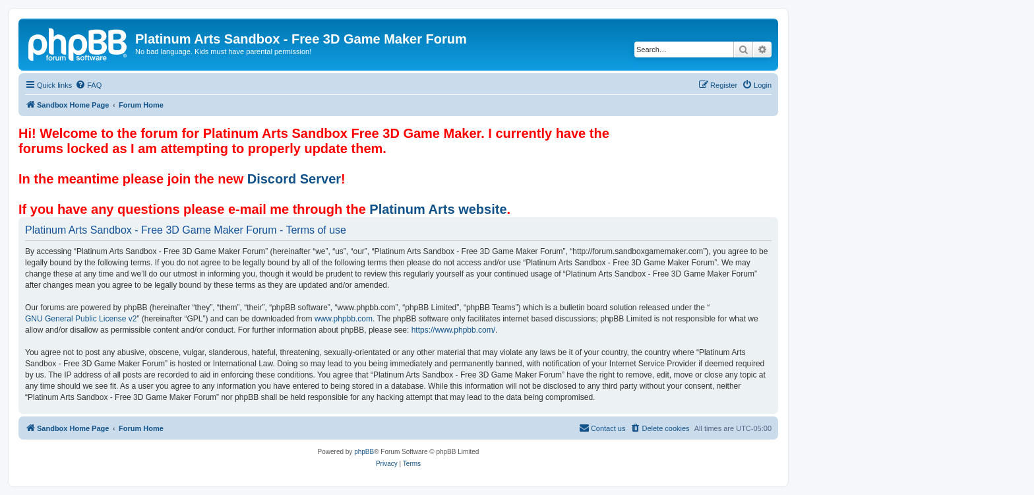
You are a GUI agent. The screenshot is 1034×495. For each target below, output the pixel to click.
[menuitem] (88, 85)
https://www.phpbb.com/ (453, 330)
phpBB (364, 451)
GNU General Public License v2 (81, 318)
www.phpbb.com (344, 318)
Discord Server (294, 179)
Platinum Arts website (437, 209)
